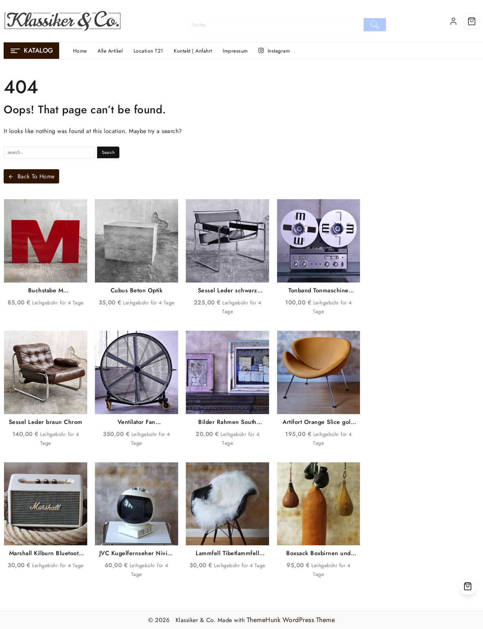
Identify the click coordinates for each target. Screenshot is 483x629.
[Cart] (471, 21)
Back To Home (31, 176)
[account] (453, 21)
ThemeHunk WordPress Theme (291, 620)
